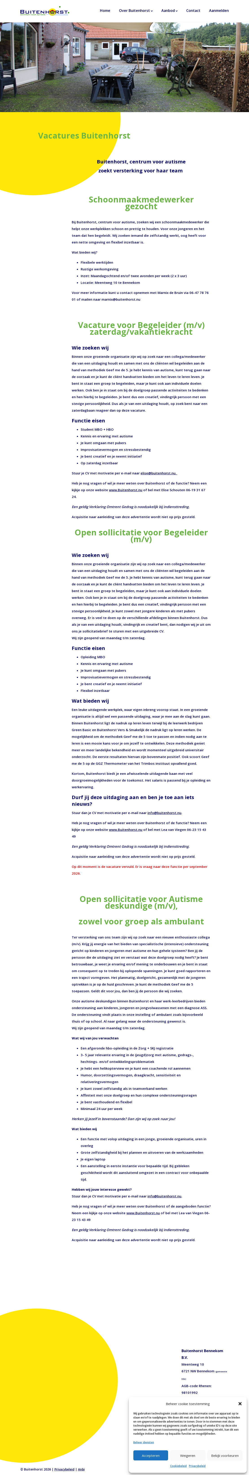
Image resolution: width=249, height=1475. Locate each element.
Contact (193, 11)
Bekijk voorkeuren (225, 1455)
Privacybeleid (197, 1466)
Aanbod (168, 11)
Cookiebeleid (178, 1466)
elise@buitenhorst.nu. (159, 473)
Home (105, 11)
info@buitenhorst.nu (164, 812)
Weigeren (187, 1455)
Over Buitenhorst (134, 11)
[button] (240, 1403)
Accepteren (151, 1455)
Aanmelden (219, 11)
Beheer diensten (143, 1442)
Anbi (81, 1469)
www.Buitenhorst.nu (126, 490)
